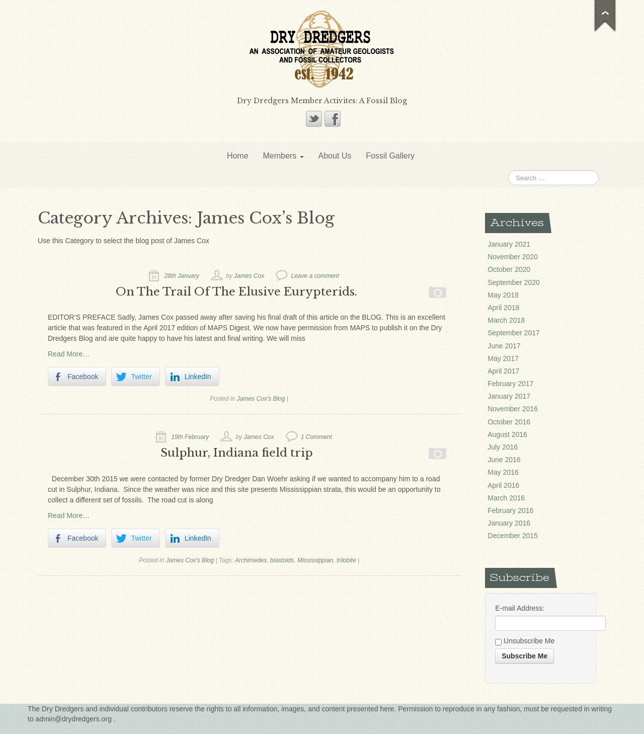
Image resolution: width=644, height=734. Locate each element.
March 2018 (506, 320)
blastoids (282, 560)
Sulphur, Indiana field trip (236, 453)
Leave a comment (315, 275)
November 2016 (513, 409)
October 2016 (509, 422)
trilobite (346, 560)
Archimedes (251, 560)
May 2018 (503, 295)
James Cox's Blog (261, 398)
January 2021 (509, 244)
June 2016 (504, 460)
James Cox (249, 275)
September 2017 (514, 333)
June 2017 (504, 346)
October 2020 (509, 269)
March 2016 (506, 498)
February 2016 (510, 510)
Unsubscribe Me (524, 641)
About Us (334, 156)
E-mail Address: (519, 608)
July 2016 (503, 447)
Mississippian (315, 560)
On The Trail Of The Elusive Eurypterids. (236, 291)
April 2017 (503, 371)
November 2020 (513, 257)
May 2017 (503, 358)
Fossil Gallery (390, 156)
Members (283, 156)
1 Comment (316, 437)
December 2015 (513, 536)
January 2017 (509, 396)
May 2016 (503, 472)
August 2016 (507, 434)
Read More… (69, 354)
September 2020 (514, 282)
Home (238, 156)
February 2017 (510, 384)
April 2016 (503, 485)
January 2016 (509, 523)
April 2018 (503, 308)
